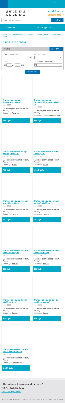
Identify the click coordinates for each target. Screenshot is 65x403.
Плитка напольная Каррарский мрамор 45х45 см (46, 102)
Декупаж (15, 113)
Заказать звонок (55, 15)
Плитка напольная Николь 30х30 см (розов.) (46, 251)
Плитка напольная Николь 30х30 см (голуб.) (15, 251)
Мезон (45, 165)
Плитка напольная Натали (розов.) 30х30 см (46, 202)
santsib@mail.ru (55, 11)
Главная (5, 34)
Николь (15, 263)
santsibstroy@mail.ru (11, 391)
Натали (15, 214)
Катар (14, 165)
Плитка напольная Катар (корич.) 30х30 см (14, 152)
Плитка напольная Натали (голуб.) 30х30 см (15, 202)
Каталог (29, 34)
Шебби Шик (17, 362)
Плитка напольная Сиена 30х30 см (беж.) (15, 301)
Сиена (14, 313)
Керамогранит (43, 34)
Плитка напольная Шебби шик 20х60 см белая (15, 350)
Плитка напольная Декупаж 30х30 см (11, 101)
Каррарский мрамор (51, 115)
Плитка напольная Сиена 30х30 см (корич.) (46, 301)
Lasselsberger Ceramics (12, 108)
